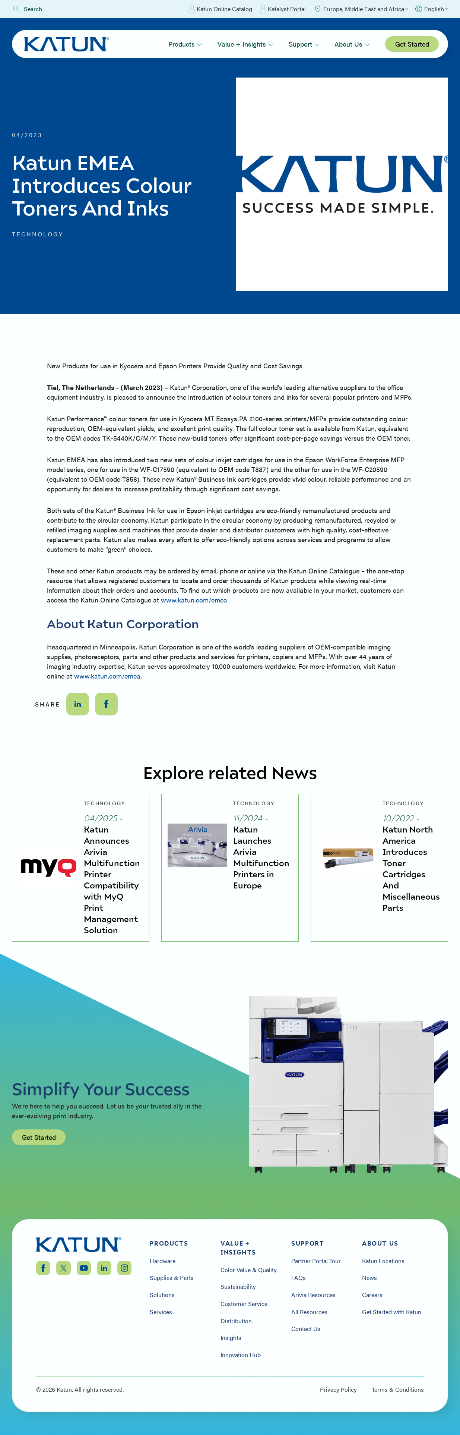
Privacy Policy (338, 1389)
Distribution (236, 1321)
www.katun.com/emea (194, 599)
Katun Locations (383, 1261)
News (369, 1278)
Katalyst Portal (283, 8)
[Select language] (431, 8)
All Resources (309, 1312)
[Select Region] (360, 8)
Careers (372, 1295)
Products (185, 43)
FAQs (298, 1278)
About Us (352, 43)
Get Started (412, 43)
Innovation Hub (241, 1355)
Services (161, 1312)
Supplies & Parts (172, 1278)
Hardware (162, 1261)
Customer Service (244, 1304)
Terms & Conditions (398, 1389)
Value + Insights (245, 43)
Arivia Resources (313, 1295)
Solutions (162, 1295)
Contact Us (305, 1329)
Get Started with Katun (391, 1312)
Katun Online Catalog (220, 8)
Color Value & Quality (249, 1270)
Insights (231, 1338)
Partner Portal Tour (316, 1261)
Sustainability (238, 1287)
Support (304, 43)
